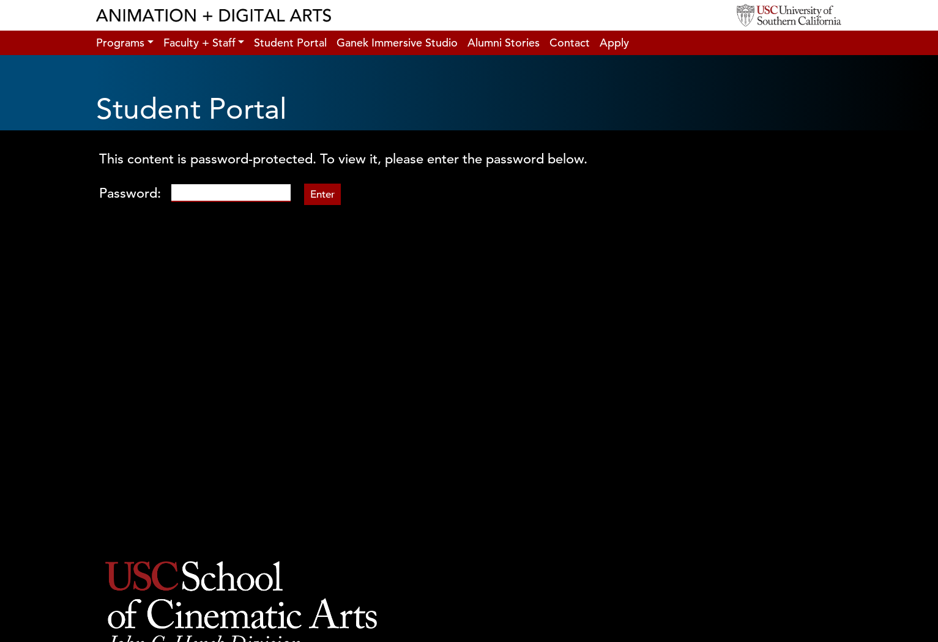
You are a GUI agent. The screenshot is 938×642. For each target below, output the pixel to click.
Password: (195, 193)
